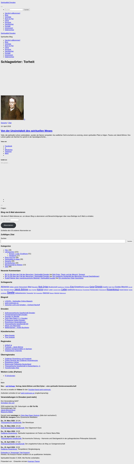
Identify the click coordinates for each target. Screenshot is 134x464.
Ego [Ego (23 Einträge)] (72, 286)
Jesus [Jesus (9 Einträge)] (30, 289)
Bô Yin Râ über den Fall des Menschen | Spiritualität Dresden (27, 274)
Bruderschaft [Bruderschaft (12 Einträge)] (53, 287)
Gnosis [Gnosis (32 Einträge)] (99, 286)
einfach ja (8, 345)
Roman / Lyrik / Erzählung (18, 254)
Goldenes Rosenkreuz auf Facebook (18, 359)
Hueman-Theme (34, 461)
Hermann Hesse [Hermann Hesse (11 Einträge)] (9, 289)
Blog (6, 15)
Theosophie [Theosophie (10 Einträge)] (29, 293)
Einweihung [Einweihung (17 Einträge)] (79, 287)
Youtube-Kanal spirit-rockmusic (39, 389)
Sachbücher (9, 24)
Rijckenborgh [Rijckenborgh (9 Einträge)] (102, 289)
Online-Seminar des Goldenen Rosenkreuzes (21, 360)
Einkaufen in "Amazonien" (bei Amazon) (15, 452)
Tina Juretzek (10, 337)
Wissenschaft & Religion (14, 265)
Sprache (4, 123)
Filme (7, 20)
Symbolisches (10, 263)
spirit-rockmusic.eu (12, 303)
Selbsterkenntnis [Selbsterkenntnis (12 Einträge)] (20, 293)
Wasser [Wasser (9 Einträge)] (52, 293)
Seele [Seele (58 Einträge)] (11, 292)
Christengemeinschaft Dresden (16, 315)
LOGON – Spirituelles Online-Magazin (19, 301)
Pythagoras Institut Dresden (15, 320)
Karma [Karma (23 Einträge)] (40, 289)
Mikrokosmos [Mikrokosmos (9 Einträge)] (78, 289)
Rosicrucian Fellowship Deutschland (18, 364)
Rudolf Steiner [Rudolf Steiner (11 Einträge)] (123, 289)
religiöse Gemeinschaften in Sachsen (18, 349)
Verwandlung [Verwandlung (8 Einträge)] (39, 293)
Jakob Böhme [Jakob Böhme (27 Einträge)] (21, 289)
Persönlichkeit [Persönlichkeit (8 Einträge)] (86, 289)
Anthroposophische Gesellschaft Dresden (20, 313)
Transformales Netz (12, 368)
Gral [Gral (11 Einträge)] (113, 287)
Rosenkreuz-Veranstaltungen (15, 322)
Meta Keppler (10, 335)
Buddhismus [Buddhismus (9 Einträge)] (61, 287)
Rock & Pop (9, 19)
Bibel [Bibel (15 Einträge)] (29, 287)
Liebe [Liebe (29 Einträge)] (64, 289)
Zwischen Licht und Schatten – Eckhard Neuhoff (22, 305)
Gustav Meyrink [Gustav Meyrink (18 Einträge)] (121, 287)
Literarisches (9, 252)
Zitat (9, 123)
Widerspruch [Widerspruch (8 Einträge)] (63, 293)
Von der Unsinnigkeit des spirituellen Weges (26, 130)
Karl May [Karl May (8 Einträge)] (34, 289)
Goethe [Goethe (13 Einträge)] (105, 287)
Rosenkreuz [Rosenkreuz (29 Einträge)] (113, 289)
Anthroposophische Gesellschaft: (13, 428)
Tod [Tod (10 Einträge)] (35, 293)
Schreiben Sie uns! (8, 403)
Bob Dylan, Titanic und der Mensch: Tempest (68, 274)
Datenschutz (9, 30)
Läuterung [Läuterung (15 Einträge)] (71, 289)
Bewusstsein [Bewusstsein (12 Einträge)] (23, 287)
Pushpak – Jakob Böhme (14, 347)
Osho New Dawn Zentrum (30, 415)
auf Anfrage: (10, 386)
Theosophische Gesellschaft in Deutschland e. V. (22, 366)
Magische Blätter (7, 412)
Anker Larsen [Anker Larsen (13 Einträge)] (14, 287)
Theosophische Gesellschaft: (11, 422)
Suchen (3, 238)
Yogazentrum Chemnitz (13, 351)
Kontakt (7, 26)
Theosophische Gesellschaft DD (16, 324)
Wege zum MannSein (13, 326)
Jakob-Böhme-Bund (8, 410)
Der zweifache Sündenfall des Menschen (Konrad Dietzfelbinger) (75, 276)
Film (6, 250)
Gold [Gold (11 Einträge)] (109, 287)
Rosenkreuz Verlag (12, 362)
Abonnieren (8, 225)
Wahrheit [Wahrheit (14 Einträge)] (46, 293)
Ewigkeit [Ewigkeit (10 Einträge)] (86, 287)
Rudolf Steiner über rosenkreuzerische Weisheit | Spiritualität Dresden (30, 278)
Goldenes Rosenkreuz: (9, 433)
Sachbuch (12, 255)
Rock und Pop (10, 257)
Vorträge (8, 17)
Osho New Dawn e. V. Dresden (16, 318)
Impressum (9, 28)
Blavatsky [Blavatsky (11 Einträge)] (35, 287)
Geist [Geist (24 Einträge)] (92, 286)
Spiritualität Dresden (8, 2)
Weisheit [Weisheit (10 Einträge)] (56, 293)
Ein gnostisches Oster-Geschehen (71, 278)
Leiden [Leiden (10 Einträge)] (51, 289)
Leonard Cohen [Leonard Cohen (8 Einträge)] (57, 289)
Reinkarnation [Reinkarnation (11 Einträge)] (94, 289)
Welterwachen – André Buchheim (17, 327)
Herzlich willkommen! (12, 13)
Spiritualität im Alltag (12, 259)
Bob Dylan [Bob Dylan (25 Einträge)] (43, 286)
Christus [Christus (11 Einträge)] (67, 287)
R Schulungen (10, 376)
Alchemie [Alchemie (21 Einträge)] (5, 287)
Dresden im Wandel (12, 316)
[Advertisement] (62, 80)
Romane (8, 22)
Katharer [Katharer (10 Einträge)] (45, 289)
